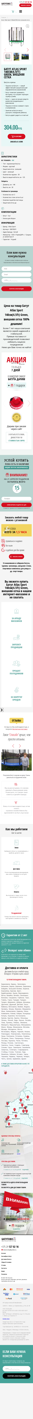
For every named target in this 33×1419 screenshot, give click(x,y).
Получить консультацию (16, 289)
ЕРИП (18, 1154)
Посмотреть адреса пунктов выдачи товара (14, 1183)
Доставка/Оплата (6, 1259)
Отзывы (16, 720)
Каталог (3, 1253)
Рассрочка (4, 1274)
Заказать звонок (26, 5)
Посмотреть (16, 1229)
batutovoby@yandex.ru (9, 1250)
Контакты (4, 1268)
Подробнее (25, 1169)
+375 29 (25, 2)
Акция (3, 1271)
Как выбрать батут (6, 1256)
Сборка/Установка (6, 1262)
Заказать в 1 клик (16, 141)
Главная (3, 17)
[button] (27, 49)
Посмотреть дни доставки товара (13, 1187)
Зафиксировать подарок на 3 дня (16, 505)
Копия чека (6, 1319)
